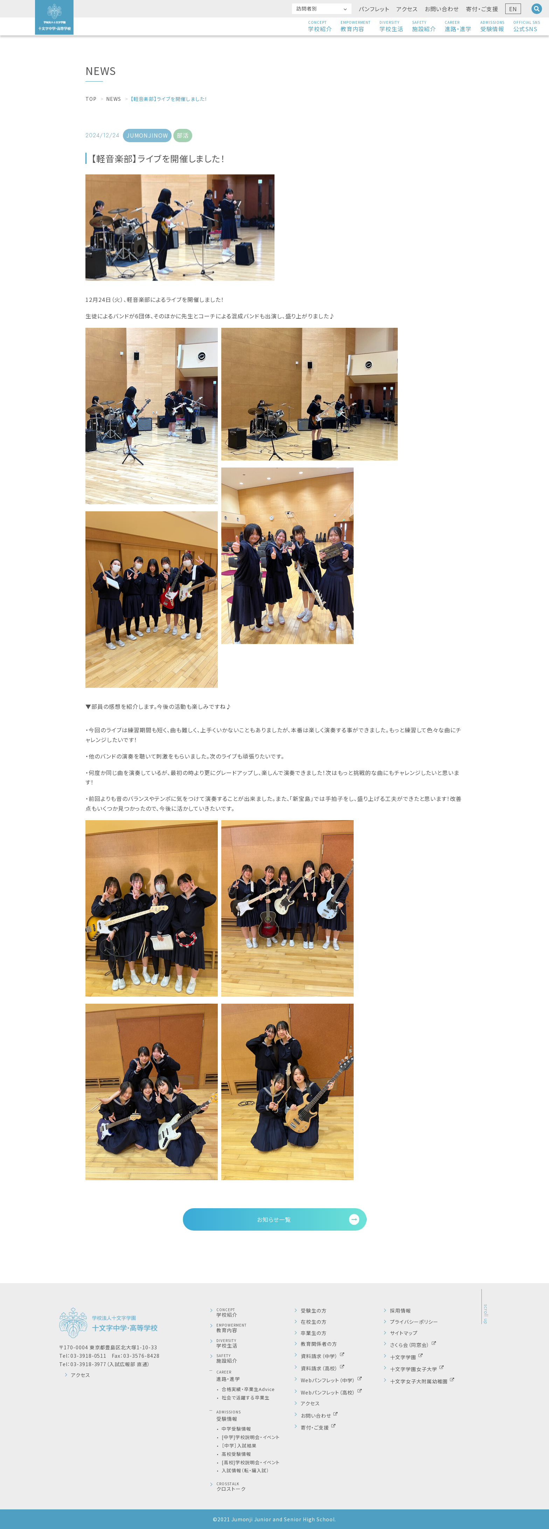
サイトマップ (404, 1333)
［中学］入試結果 (239, 1445)
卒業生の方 (314, 1333)
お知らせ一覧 (274, 1219)
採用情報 (400, 1311)
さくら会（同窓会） (410, 1344)
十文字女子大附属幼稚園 (419, 1381)
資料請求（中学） (320, 1355)
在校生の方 (314, 1322)
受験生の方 (314, 1311)
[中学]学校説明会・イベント (251, 1437)
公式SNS (526, 26)
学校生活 (391, 26)
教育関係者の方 (319, 1344)
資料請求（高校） (320, 1367)
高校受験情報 (236, 1454)
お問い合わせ (442, 9)
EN (513, 9)
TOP (91, 98)
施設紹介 (424, 26)
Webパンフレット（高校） (328, 1392)
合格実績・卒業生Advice (248, 1389)
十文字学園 (404, 1357)
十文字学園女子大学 (414, 1368)
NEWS (113, 98)
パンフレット (374, 9)
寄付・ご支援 (482, 9)
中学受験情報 (236, 1428)
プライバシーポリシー (414, 1322)
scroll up (485, 1314)
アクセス (407, 9)
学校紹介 (320, 26)
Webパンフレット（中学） (328, 1380)
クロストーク (255, 1487)
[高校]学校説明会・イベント (251, 1462)
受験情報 (492, 26)
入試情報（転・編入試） (245, 1470)
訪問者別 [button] (306, 8)
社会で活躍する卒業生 (246, 1397)
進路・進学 (458, 26)
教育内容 (356, 26)
